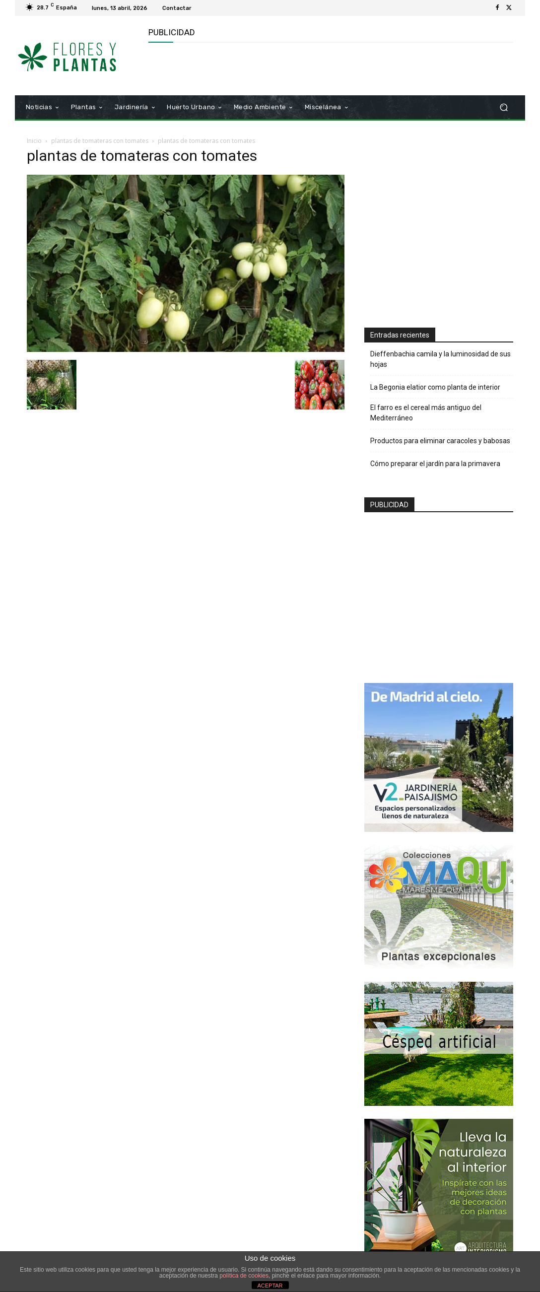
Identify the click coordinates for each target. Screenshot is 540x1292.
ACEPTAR (269, 1286)
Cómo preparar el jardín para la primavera (435, 464)
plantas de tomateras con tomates (99, 140)
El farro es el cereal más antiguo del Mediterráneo (425, 413)
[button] (503, 107)
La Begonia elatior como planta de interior (435, 387)
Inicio (34, 140)
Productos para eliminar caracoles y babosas (440, 441)
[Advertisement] (264, 67)
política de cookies (244, 1275)
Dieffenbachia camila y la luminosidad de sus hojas (440, 359)
